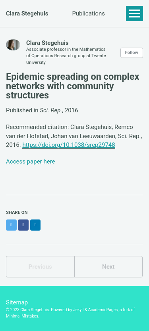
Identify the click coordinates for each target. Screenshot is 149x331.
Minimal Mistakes (22, 316)
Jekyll (78, 309)
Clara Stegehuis (27, 13)
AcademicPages (103, 309)
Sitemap (17, 302)
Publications (88, 13)
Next (108, 266)
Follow (131, 52)
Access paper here (30, 161)
